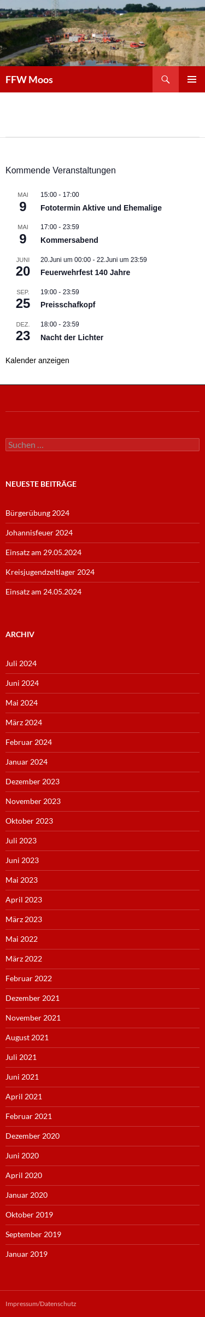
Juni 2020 (22, 1155)
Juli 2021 (21, 1057)
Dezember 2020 (32, 1135)
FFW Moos (29, 79)
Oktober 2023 (29, 820)
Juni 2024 (22, 682)
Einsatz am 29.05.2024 (43, 552)
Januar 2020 (26, 1194)
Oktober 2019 (29, 1214)
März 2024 (23, 722)
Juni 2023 (22, 860)
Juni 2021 (22, 1076)
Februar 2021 (28, 1116)
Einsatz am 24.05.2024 (43, 591)
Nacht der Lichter (71, 337)
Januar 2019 (26, 1253)
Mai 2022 (21, 938)
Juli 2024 (21, 663)
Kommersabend (69, 240)
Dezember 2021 (32, 998)
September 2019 (33, 1234)
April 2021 (23, 1096)
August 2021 (27, 1037)
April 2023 (23, 899)
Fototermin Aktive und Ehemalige (101, 207)
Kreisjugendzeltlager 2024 (50, 571)
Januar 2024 (26, 761)
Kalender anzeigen (37, 360)
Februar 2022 (28, 978)
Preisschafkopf (67, 304)
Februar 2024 (28, 742)
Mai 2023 (21, 879)
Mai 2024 (21, 702)
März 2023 (23, 919)
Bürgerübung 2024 (37, 512)
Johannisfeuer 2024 (39, 532)
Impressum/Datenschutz (41, 1303)
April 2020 (23, 1175)
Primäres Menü (192, 79)
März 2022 (23, 958)
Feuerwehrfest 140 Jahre (85, 272)
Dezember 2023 (32, 781)
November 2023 (33, 801)
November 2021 (33, 1017)
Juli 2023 (21, 840)
